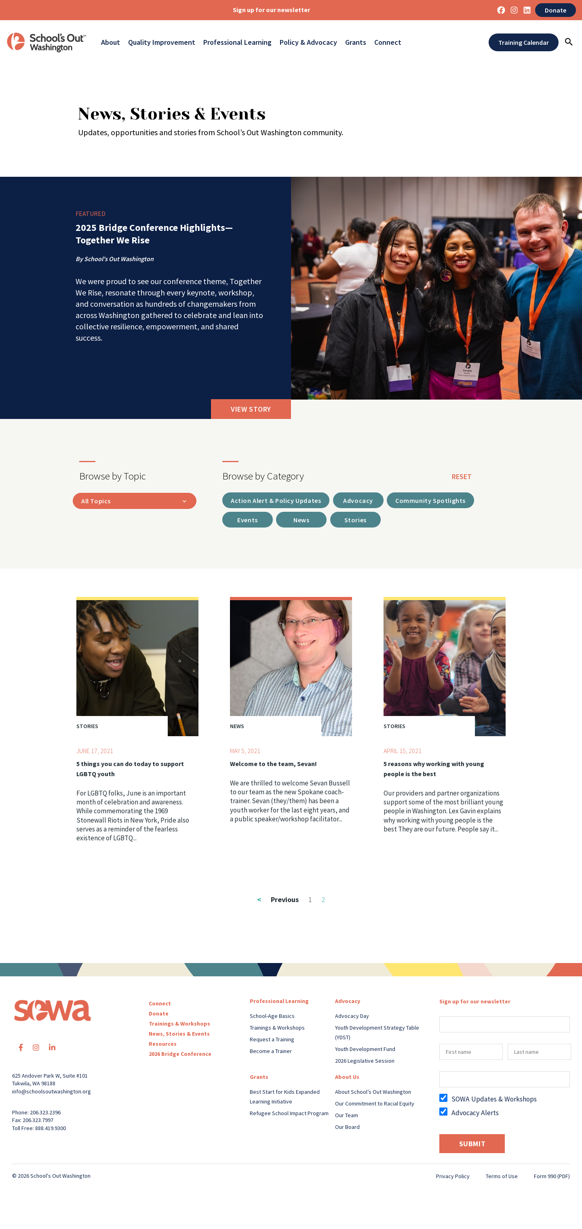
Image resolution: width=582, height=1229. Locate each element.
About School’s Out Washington (373, 1093)
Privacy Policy (453, 1177)
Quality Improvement (161, 42)
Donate (555, 10)
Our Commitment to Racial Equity (374, 1105)
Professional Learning (237, 42)
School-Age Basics (272, 1017)
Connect (387, 42)
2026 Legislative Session (364, 1062)
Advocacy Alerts (475, 1114)
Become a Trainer (271, 1052)
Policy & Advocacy (308, 42)
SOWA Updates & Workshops (494, 1100)
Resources (163, 1045)
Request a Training (272, 1041)
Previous (278, 901)
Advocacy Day (352, 1017)
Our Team (346, 1116)
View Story (251, 409)
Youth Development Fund (365, 1050)
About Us (347, 1078)
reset (462, 476)
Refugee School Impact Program (289, 1114)
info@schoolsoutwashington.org (51, 1093)
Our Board (347, 1128)
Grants (355, 42)
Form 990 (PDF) (552, 1177)
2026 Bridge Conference (180, 1055)
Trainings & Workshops (179, 1025)
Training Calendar (523, 42)
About (110, 42)
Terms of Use (502, 1177)
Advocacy (347, 1002)
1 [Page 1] (310, 901)
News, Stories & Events (179, 1035)
